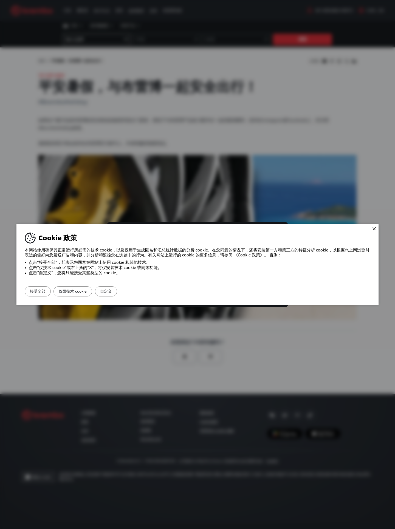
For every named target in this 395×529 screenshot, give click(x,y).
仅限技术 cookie (82, 291)
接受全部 (41, 291)
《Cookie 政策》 (249, 255)
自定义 (122, 291)
